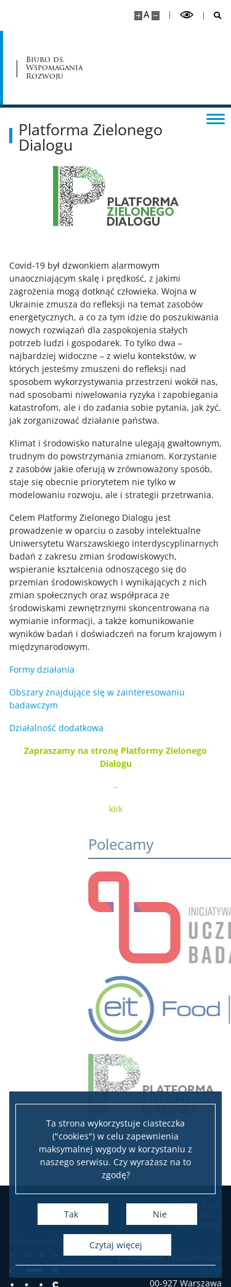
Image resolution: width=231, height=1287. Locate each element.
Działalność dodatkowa (56, 728)
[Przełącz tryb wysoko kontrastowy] (187, 15)
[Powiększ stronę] (138, 15)
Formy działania (42, 669)
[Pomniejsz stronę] (156, 15)
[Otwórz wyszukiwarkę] (213, 16)
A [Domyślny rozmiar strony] (146, 14)
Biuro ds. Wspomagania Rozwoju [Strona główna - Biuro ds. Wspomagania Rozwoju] (54, 67)
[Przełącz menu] (215, 118)
